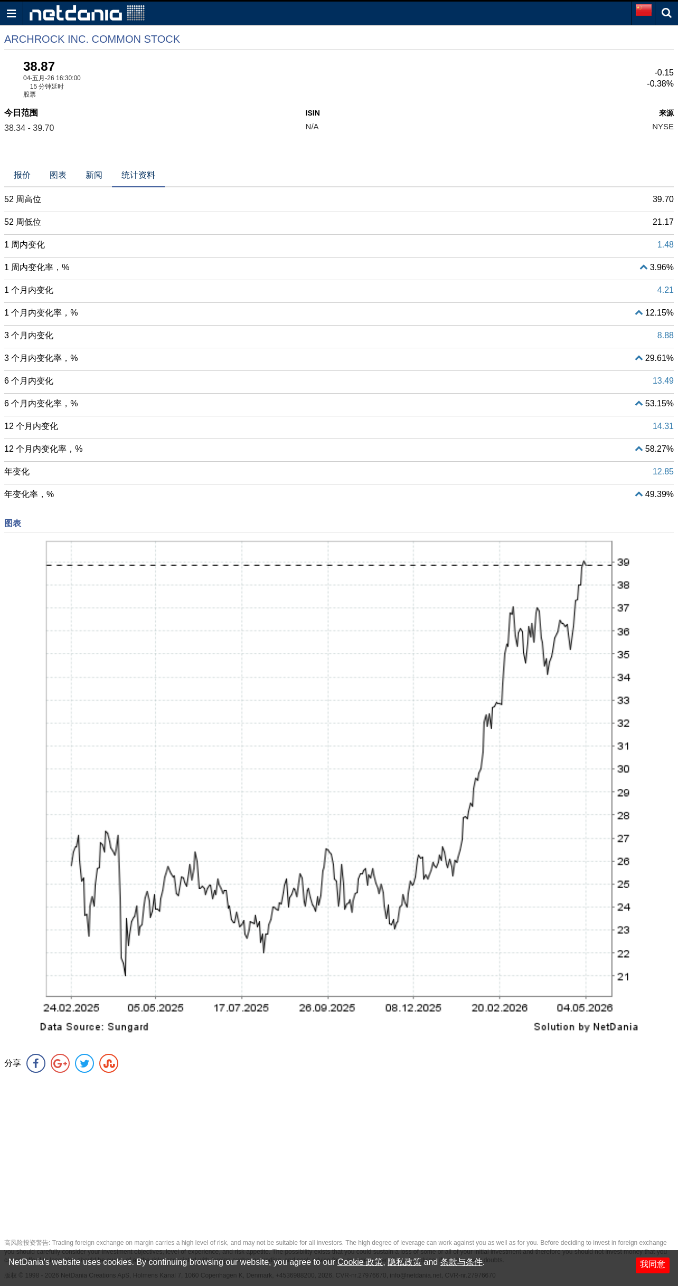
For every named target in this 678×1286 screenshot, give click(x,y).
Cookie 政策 (360, 1262)
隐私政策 (404, 1262)
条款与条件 (461, 1262)
